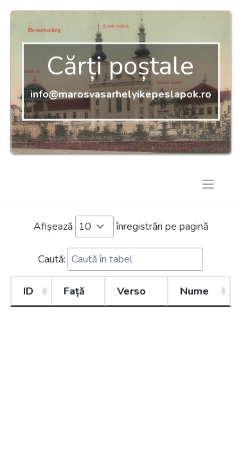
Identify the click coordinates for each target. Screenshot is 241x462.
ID (28, 291)
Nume (194, 291)
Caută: (120, 259)
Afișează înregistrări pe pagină (120, 226)
